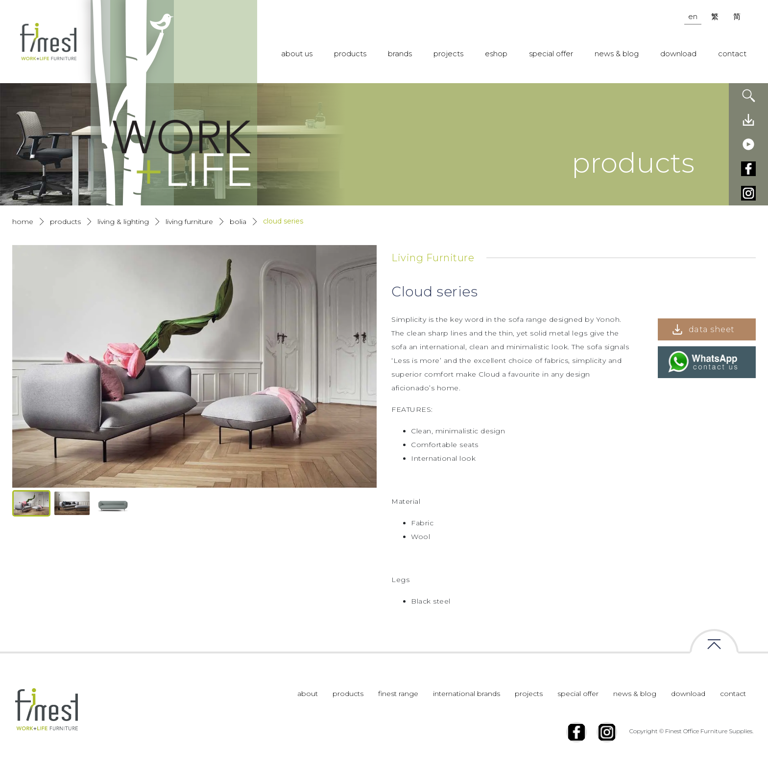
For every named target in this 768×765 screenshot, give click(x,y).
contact (732, 53)
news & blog (617, 53)
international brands (466, 693)
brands (400, 53)
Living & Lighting (123, 221)
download (678, 53)
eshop (496, 53)
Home (22, 221)
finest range (398, 693)
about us (296, 53)
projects (448, 53)
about (307, 693)
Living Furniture (189, 221)
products (350, 53)
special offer (551, 53)
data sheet (712, 329)
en (692, 16)
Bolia (238, 221)
